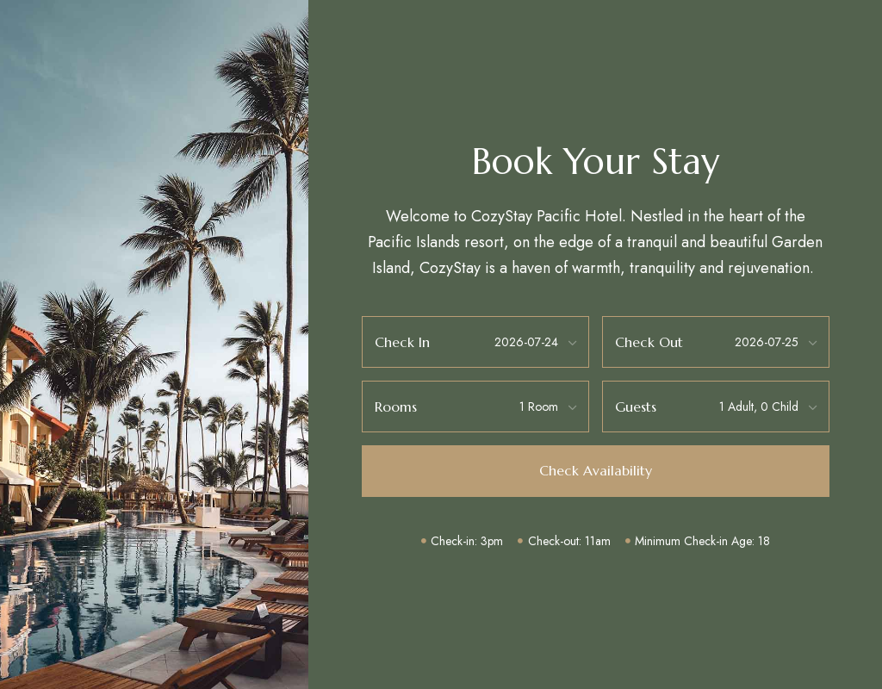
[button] (595, 471)
